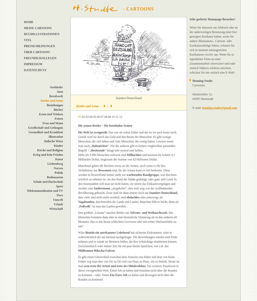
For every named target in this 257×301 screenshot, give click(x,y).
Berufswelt (56, 96)
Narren (58, 168)
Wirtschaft (56, 208)
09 (110, 116)
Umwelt (58, 199)
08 (106, 116)
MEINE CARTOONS (38, 28)
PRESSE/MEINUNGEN (39, 46)
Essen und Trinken (51, 114)
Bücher (58, 109)
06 (99, 116)
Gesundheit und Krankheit (46, 132)
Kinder (58, 145)
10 (114, 116)
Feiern (59, 118)
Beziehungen (55, 105)
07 (102, 116)
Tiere (59, 195)
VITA (27, 40)
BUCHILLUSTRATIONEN (41, 34)
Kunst (59, 159)
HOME (28, 22)
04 (91, 116)
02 (84, 116)
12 (121, 116)
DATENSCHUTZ (35, 70)
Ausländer (56, 87)
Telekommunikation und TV (45, 190)
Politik (59, 172)
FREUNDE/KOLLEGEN (40, 58)
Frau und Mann (53, 123)
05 (95, 116)
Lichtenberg (55, 163)
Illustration (56, 136)
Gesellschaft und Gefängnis (45, 127)
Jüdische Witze (53, 141)
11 (117, 116)
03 (87, 116)
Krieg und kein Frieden (48, 154)
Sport (59, 186)
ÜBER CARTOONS (37, 52)
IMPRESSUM (33, 64)
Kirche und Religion (50, 150)
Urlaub (58, 204)
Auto (60, 91)
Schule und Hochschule (48, 181)
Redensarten (55, 177)
